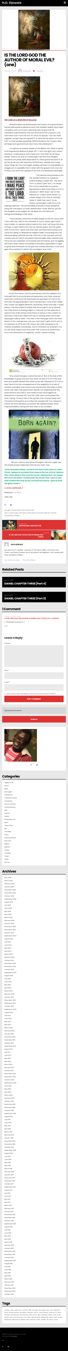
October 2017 (9, 1184)
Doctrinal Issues (9, 807)
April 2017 (7, 1202)
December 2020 (10, 1074)
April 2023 (7, 988)
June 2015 (7, 1270)
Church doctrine (26, 510)
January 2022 (9, 1034)
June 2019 (7, 1123)
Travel (6, 856)
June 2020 (8, 1086)
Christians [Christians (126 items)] (30, 1312)
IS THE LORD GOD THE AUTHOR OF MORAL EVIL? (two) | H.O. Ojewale (31, 618)
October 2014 (9, 1294)
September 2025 (10, 899)
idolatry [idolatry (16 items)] (50, 1315)
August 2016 (8, 1227)
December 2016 (9, 1215)
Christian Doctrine (16, 510)
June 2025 (8, 908)
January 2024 (9, 960)
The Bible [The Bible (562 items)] (43, 1319)
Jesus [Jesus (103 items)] (11, 1317)
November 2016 (9, 1218)
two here (17, 492)
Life (5, 829)
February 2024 (9, 957)
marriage (7, 832)
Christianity (8, 801)
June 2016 (7, 1233)
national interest (10, 838)
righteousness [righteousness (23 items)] (16, 1319)
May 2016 (7, 1236)
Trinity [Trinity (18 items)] (56, 1319)
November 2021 (9, 1040)
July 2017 (7, 1193)
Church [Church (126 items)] (36, 1312)
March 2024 (8, 954)
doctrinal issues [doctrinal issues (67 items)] (24, 1315)
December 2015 (9, 1251)
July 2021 (7, 1052)
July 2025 (7, 905)
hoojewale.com (10, 819)
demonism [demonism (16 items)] (7, 1315)
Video (6, 859)
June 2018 (7, 1159)
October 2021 (9, 1043)
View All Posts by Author (12, 560)
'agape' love (8, 783)
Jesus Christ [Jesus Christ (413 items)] (16, 1317)
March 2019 (8, 1132)
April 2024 (7, 951)
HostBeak (14, 1336)
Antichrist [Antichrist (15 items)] (25, 1310)
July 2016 (7, 1230)
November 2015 (9, 1254)
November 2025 (10, 893)
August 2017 (8, 1190)
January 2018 (8, 1175)
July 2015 (7, 1267)
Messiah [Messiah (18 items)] (34, 1317)
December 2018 (9, 1141)
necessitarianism (8, 515)
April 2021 (7, 1061)
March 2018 (8, 1169)
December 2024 (10, 927)
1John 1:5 (7, 513)
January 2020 (9, 1101)
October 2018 (9, 1147)
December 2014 (10, 1288)
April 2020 (7, 1092)
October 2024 (9, 933)
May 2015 (7, 1273)
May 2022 (7, 1022)
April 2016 (7, 1239)
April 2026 (7, 878)
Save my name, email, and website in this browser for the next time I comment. (31, 694)
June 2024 (8, 945)
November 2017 (9, 1181)
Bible (6, 789)
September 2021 (10, 1046)
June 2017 (7, 1196)
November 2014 (9, 1291)
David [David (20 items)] (59, 1312)
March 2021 (8, 1064)
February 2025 (9, 920)
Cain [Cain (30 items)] (51, 1310)
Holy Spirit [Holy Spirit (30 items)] (44, 1315)
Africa (6, 786)
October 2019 (9, 1110)
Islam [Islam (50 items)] (54, 1315)
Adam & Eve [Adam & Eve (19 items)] (18, 1310)
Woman (7, 862)
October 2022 (9, 1006)
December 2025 (10, 890)
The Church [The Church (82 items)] (50, 1319)
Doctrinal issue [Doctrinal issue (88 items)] (15, 1315)
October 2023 (9, 970)
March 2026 (8, 881)
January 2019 (8, 1138)
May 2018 (7, 1163)
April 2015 (7, 1276)
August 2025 (8, 902)
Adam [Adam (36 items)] (12, 1310)
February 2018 (9, 1172)
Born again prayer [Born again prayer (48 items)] (44, 1310)
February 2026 (9, 884)
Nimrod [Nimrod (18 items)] (51, 1317)
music (6, 835)
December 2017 (9, 1178)
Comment (7, 643)
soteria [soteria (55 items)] (38, 1319)
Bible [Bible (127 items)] (30, 1310)
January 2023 (9, 997)
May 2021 (7, 1058)
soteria (6, 850)
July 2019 (7, 1120)
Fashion (7, 813)
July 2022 (7, 1015)
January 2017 (8, 1212)
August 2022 (8, 1012)
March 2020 (8, 1095)
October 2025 (9, 896)
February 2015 (9, 1282)
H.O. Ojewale (12, 2)
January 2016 (8, 1248)
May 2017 (7, 1199)
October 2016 (9, 1221)
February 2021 (9, 1068)
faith (33, 510)
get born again (14, 513)
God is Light (22, 513)
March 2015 (8, 1279)
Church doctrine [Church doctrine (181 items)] (43, 1312)
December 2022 (10, 1000)
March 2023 (8, 991)
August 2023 (8, 976)
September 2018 (10, 1150)
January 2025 (9, 924)
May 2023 (7, 985)
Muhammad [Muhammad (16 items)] (44, 1317)
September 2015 (10, 1261)
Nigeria (6, 844)
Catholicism (8, 795)
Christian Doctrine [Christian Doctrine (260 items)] (14, 1312)
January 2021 (8, 1071)
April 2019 (7, 1129)
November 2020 (10, 1077)
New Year (7, 841)
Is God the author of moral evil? (34, 513)
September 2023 (10, 973)
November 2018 (9, 1144)
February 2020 (9, 1098)
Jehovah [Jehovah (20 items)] (6, 1317)
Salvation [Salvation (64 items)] (22, 1319)
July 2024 (7, 942)
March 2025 (8, 917)
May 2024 (7, 948)
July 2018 (7, 1156)
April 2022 (7, 1025)
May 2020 (7, 1089)
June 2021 (7, 1055)
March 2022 (8, 1028)
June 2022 (8, 1019)
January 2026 (9, 887)
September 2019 (10, 1114)
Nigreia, (7, 847)
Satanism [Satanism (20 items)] (32, 1319)
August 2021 (8, 1049)
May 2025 (7, 911)
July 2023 (7, 979)
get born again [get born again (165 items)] (37, 1315)
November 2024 (10, 930)
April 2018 (7, 1166)
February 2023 (9, 994)
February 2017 (9, 1208)
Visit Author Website (29, 560)
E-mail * (7, 682)
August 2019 (8, 1117)
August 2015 (8, 1264)
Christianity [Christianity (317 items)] (23, 1312)
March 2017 (8, 1205)
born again (7, 510)
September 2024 (10, 936)
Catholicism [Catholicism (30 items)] (56, 1310)
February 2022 (9, 1031)
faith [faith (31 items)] (30, 1315)
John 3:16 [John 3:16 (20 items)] (23, 1317)
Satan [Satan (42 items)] (27, 1319)
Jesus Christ (8, 826)
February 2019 (9, 1135)
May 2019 (7, 1126)
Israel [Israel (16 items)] (58, 1315)
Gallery (6, 816)
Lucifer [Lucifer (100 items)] (29, 1317)
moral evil (53, 513)
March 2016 (8, 1242)
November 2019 (9, 1107)
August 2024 (8, 939)
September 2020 (10, 1083)
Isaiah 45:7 (47, 513)
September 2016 (10, 1224)
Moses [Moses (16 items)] (38, 1317)
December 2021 (9, 1037)
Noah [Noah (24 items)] (55, 1317)
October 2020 (9, 1080)
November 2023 (10, 966)
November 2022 (10, 1003)
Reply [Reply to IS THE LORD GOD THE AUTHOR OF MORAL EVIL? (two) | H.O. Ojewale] (6, 626)
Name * (6, 670)
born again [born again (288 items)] (35, 1310)
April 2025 (7, 914)
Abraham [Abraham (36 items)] (7, 1310)
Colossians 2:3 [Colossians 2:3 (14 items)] (53, 1312)
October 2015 (9, 1258)
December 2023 (10, 963)
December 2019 (9, 1104)
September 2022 (10, 1009)
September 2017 (10, 1187)
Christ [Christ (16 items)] (6, 1312)
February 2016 (9, 1245)
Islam (6, 822)
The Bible (16, 515)
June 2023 (8, 982)
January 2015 (8, 1285)
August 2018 (8, 1153)
